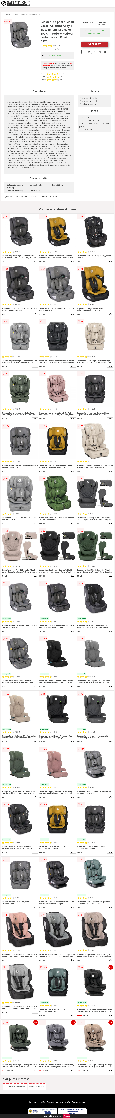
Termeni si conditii (37, 1102)
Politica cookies (78, 1102)
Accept (67, 1116)
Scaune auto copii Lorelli (30, 14)
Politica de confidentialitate (58, 1102)
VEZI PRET (94, 44)
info (35, 262)
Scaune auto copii (11, 14)
